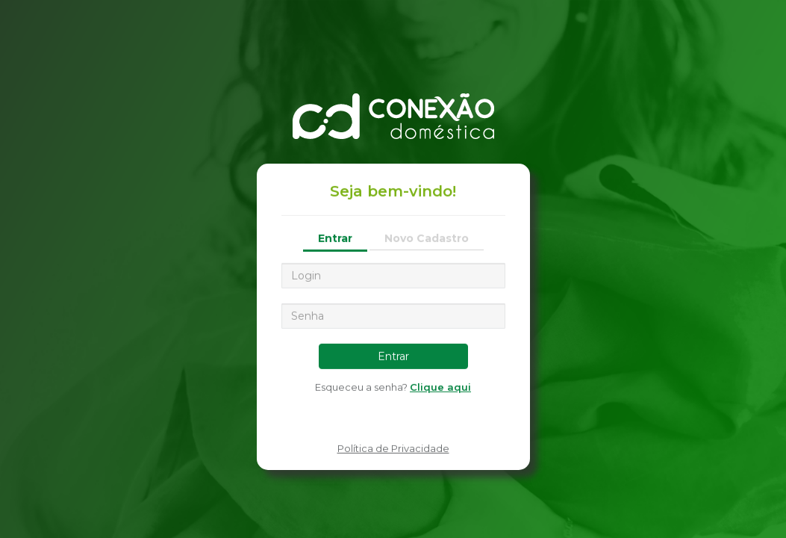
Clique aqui (440, 386)
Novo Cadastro (426, 237)
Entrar (335, 237)
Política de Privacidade (393, 448)
